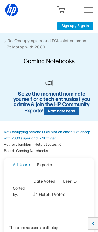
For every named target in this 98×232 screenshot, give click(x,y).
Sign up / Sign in (75, 26)
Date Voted (44, 181)
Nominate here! (61, 111)
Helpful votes (52, 194)
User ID (70, 181)
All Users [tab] (21, 164)
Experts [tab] (44, 164)
